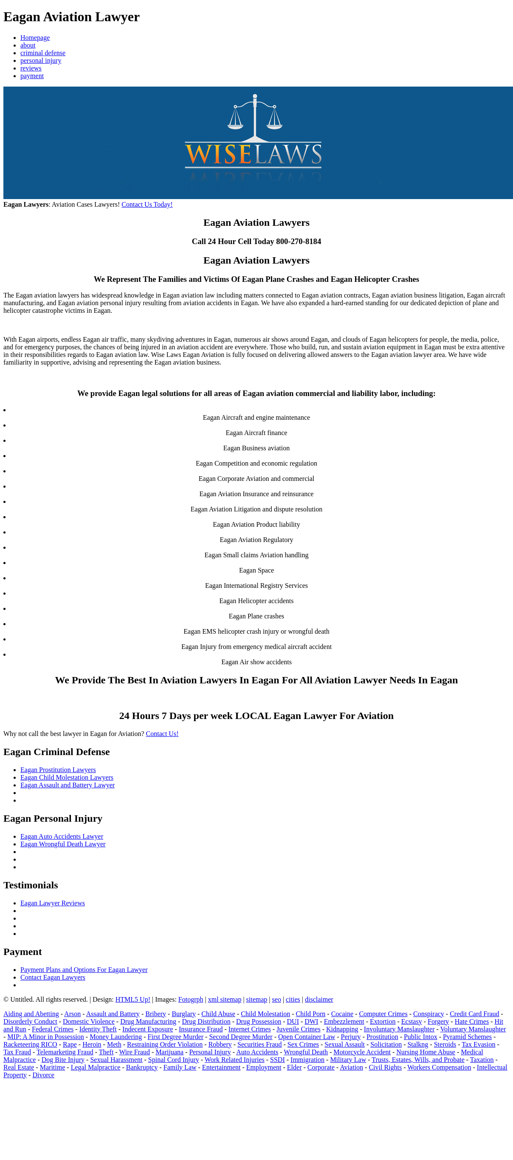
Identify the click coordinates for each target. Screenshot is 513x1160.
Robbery (220, 1044)
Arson (72, 1013)
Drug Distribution (206, 1021)
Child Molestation (265, 1013)
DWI (311, 1021)
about (28, 45)
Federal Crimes (52, 1029)
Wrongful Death (306, 1052)
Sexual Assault (344, 1044)
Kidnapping (342, 1029)
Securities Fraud (259, 1044)
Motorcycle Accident (362, 1052)
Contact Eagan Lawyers (52, 977)
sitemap (257, 999)
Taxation (482, 1059)
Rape (70, 1044)
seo (276, 999)
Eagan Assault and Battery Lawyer (67, 785)
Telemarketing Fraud (65, 1052)
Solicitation (386, 1044)
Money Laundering (116, 1036)
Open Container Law (306, 1036)
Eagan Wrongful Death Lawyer (62, 844)
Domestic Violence (89, 1021)
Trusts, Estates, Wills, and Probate (418, 1059)
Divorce (43, 1075)
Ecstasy (411, 1021)
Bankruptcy (142, 1067)
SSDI (277, 1059)
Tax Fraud (17, 1052)
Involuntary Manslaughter (399, 1029)
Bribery (155, 1013)
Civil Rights (385, 1067)
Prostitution (382, 1036)
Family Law (180, 1067)
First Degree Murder (176, 1036)
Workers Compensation (439, 1067)
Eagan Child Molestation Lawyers (66, 777)
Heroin (91, 1044)
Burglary (184, 1013)
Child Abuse (218, 1013)
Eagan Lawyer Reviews (52, 903)
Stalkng (417, 1044)
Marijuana (169, 1052)
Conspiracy (428, 1013)
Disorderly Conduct (30, 1021)
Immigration (307, 1059)
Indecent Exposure (147, 1029)
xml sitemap (225, 999)
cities (293, 999)
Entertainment (221, 1067)
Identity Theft (98, 1029)
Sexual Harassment (116, 1059)
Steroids (445, 1044)
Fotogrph (190, 999)
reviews (31, 68)
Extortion (382, 1021)
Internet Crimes (249, 1029)
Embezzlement (344, 1021)
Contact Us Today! (146, 204)
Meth (114, 1044)
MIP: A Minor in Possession (45, 1036)
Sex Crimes (303, 1044)
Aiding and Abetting (31, 1013)
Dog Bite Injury (63, 1059)
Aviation (351, 1067)
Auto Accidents (257, 1052)
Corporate (321, 1067)
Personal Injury (210, 1052)
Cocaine (342, 1013)
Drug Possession (258, 1021)
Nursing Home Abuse (425, 1052)
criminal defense (42, 52)
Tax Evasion (478, 1044)
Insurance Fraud (201, 1029)
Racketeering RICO (30, 1044)
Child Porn (311, 1013)
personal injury (40, 60)
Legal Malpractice (96, 1067)
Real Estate (18, 1067)
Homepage (35, 37)
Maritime (52, 1067)
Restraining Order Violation (165, 1044)
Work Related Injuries (235, 1059)
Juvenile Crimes (298, 1029)
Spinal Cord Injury (173, 1059)
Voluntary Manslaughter (473, 1029)
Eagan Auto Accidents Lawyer (61, 836)
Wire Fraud (134, 1052)
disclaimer (319, 999)
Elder (294, 1067)
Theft (106, 1052)
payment (32, 75)
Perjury (351, 1036)
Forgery (438, 1021)
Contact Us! (162, 733)
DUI (293, 1021)
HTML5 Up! (133, 999)
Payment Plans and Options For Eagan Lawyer (84, 969)
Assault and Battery (113, 1013)
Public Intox (420, 1036)
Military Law (348, 1059)
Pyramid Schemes (467, 1036)
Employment (264, 1067)
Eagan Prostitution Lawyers (58, 769)
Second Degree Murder (240, 1036)
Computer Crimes (383, 1013)
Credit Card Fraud (474, 1013)
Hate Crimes (472, 1021)
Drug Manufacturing (148, 1021)
